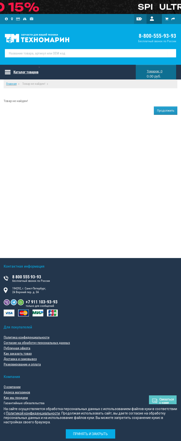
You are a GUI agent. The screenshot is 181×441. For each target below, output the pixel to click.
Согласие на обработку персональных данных (37, 342)
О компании (12, 387)
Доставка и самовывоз (20, 359)
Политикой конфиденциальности (33, 413)
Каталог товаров (25, 72)
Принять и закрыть (90, 434)
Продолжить (165, 110)
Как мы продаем (16, 397)
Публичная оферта (17, 348)
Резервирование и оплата (22, 364)
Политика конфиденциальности (26, 337)
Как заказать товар (18, 353)
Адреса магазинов (17, 392)
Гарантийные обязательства (24, 403)
